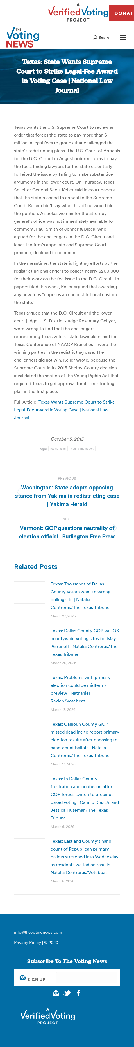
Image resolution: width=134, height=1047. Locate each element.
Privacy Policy (27, 942)
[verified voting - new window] (78, 22)
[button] (102, 37)
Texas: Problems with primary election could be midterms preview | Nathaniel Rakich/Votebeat (81, 689)
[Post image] (29, 592)
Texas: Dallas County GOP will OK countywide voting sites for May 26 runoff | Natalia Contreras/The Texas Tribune (85, 642)
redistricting (58, 448)
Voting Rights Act (82, 448)
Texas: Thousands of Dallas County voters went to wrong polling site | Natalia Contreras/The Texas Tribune (80, 595)
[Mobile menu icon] (122, 37)
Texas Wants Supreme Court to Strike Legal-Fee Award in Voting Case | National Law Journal (64, 409)
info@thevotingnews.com (38, 932)
